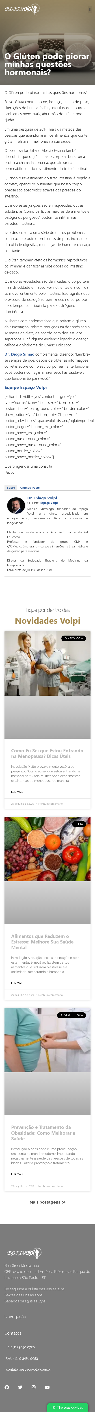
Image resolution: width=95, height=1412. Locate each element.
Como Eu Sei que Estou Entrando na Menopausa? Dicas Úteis (47, 753)
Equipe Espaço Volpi (25, 387)
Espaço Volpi (49, 503)
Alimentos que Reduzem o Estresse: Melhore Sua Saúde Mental (42, 941)
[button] (90, 9)
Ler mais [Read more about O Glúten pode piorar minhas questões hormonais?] (17, 791)
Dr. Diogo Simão (19, 354)
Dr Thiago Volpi (42, 497)
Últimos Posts (30, 487)
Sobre (11, 487)
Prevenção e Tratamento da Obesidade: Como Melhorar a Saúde (43, 1132)
